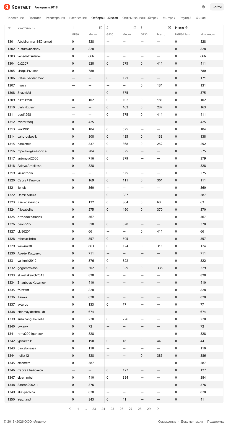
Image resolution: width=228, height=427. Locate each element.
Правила (34, 18)
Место (94, 34)
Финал (201, 18)
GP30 (77, 34)
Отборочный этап (104, 18)
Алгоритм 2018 (46, 7)
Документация (192, 421)
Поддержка (215, 421)
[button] (27, 28)
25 (112, 409)
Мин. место (210, 34)
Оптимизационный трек (140, 18)
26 (121, 409)
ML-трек (169, 18)
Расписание (78, 18)
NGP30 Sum (185, 34)
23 (94, 409)
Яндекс (39, 421)
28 (140, 409)
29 (149, 409)
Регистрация (55, 18)
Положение (15, 18)
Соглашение (167, 421)
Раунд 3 (185, 18)
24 (103, 409)
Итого (182, 27)
